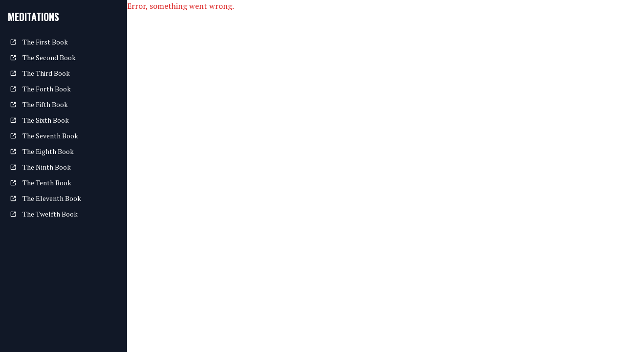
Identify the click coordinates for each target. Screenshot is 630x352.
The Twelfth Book (44, 214)
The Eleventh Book (45, 198)
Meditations (33, 16)
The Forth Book (40, 88)
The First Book (39, 41)
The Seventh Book (44, 135)
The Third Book (40, 73)
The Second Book (43, 57)
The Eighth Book (42, 151)
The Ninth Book (40, 167)
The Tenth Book (40, 182)
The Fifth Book (39, 104)
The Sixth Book (39, 120)
